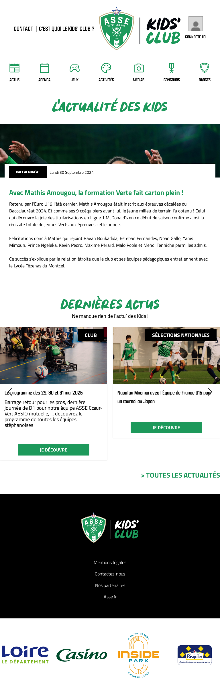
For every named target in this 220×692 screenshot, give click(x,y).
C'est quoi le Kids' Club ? (67, 28)
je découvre (53, 449)
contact (23, 28)
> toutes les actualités (180, 475)
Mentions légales (110, 562)
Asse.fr (110, 596)
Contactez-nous (110, 573)
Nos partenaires (110, 585)
